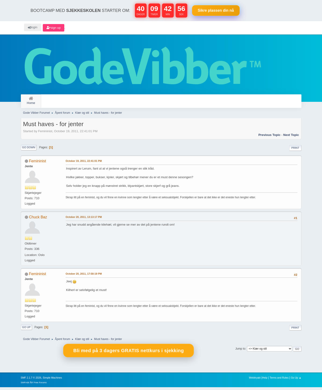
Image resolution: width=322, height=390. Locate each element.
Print (295, 150)
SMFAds (25, 385)
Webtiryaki (254, 380)
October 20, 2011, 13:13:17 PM (84, 219)
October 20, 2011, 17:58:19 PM (84, 276)
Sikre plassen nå (216, 10)
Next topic (291, 137)
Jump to (240, 351)
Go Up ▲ (296, 380)
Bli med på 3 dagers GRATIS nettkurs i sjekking (128, 353)
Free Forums (40, 385)
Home (31, 101)
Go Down (28, 150)
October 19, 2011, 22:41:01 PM (84, 163)
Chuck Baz (38, 220)
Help (264, 380)
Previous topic (269, 137)
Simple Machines (52, 380)
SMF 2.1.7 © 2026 (31, 380)
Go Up (26, 330)
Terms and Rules (279, 380)
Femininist (37, 164)
